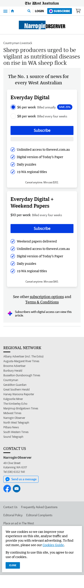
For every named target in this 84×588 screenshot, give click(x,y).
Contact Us (10, 507)
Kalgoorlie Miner (13, 399)
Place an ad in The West (18, 523)
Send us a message (21, 479)
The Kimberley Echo (15, 403)
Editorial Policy (13, 515)
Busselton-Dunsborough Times (21, 375)
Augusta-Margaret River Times (21, 361)
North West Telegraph (16, 422)
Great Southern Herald (16, 389)
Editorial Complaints (39, 515)
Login (39, 11)
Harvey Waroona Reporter (18, 394)
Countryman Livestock (17, 43)
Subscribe (59, 11)
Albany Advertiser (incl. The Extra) (23, 356)
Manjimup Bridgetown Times (20, 408)
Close (12, 565)
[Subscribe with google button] (42, 139)
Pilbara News (11, 427)
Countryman (10, 380)
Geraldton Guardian (14, 384)
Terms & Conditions (42, 302)
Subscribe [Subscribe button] (42, 130)
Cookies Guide (53, 545)
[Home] (12, 11)
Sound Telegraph (13, 436)
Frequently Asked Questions (39, 507)
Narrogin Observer (14, 418)
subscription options (47, 296)
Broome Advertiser (14, 366)
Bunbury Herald (12, 370)
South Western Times (15, 432)
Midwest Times (12, 413)
